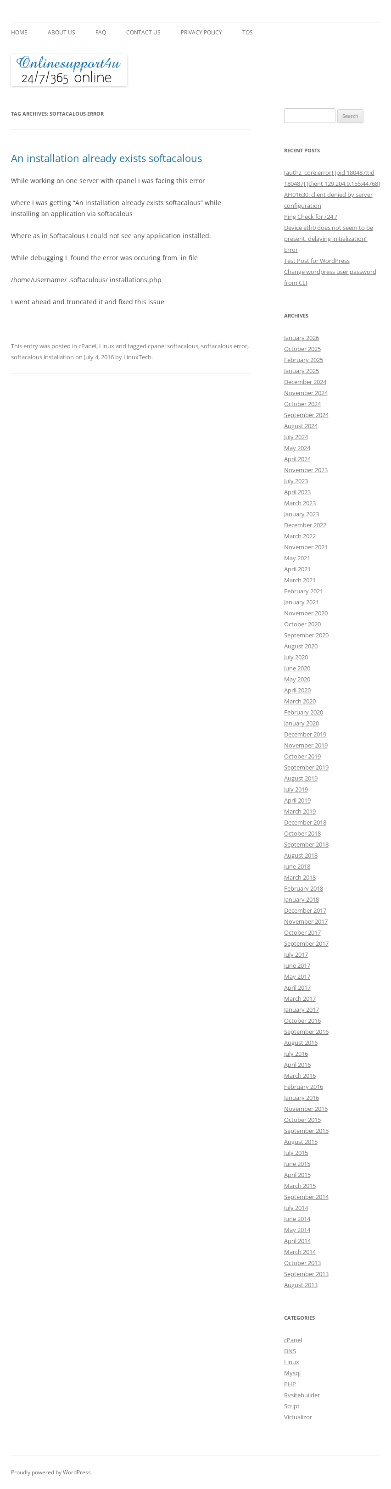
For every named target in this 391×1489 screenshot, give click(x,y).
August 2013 (301, 1285)
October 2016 (302, 1020)
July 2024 (296, 437)
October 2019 (302, 756)
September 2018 (306, 844)
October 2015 (302, 1119)
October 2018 (302, 833)
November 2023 (306, 470)
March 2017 (300, 998)
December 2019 (305, 734)
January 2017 (301, 1009)
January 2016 (301, 1097)
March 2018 (300, 877)
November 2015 (306, 1108)
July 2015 (296, 1153)
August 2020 (301, 646)
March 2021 (300, 580)
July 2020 (296, 657)
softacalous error (224, 346)
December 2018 (305, 822)
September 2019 (306, 767)
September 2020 (306, 635)
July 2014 (296, 1208)
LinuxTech (137, 357)
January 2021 (301, 602)
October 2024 (302, 404)
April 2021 (297, 569)
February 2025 (303, 360)
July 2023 (296, 481)
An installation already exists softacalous (106, 158)
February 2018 (303, 888)
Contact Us (143, 32)
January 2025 (301, 371)
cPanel (87, 346)
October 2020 (302, 624)
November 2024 (306, 393)
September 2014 (306, 1197)
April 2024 (297, 459)
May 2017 (297, 976)
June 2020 (297, 668)
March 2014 (300, 1252)
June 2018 (297, 866)
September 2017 (306, 943)
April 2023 (297, 492)
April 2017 (297, 987)
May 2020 (297, 679)
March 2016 (300, 1075)
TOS (247, 32)
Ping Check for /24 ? (310, 216)
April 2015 (297, 1175)
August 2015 (301, 1142)
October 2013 (302, 1263)
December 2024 (305, 382)
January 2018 (301, 899)
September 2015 (306, 1131)
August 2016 (301, 1042)
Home (19, 32)
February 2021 (303, 591)
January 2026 (301, 338)
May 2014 (297, 1230)
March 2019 (300, 811)
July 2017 (296, 954)
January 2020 (301, 723)
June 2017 (297, 965)
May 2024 (297, 448)
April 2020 (297, 690)
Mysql (292, 1373)
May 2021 (297, 558)
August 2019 (301, 778)
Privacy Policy (201, 32)
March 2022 (300, 536)
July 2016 (296, 1053)
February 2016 (303, 1086)
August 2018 (301, 855)
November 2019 (306, 745)
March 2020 (300, 701)
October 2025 (302, 349)
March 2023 (300, 503)
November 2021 (306, 547)
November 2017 (306, 921)
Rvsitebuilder (302, 1395)
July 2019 (296, 789)
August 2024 (301, 426)
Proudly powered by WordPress (51, 1472)
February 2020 (303, 712)
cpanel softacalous (173, 346)
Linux (106, 346)
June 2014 (297, 1219)
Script (292, 1406)
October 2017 (302, 932)
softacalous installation (42, 357)
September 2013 (306, 1274)
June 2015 (297, 1164)
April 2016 (297, 1064)
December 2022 (305, 525)
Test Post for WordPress (317, 261)
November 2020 (306, 613)
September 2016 (306, 1031)
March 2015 (300, 1186)
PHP (290, 1384)
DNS (290, 1351)
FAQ (100, 32)
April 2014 (297, 1241)
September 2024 (306, 415)
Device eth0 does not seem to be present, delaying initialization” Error (328, 238)
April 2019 (297, 800)
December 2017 (305, 910)
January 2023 (301, 514)
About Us (61, 32)
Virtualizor (298, 1417)
